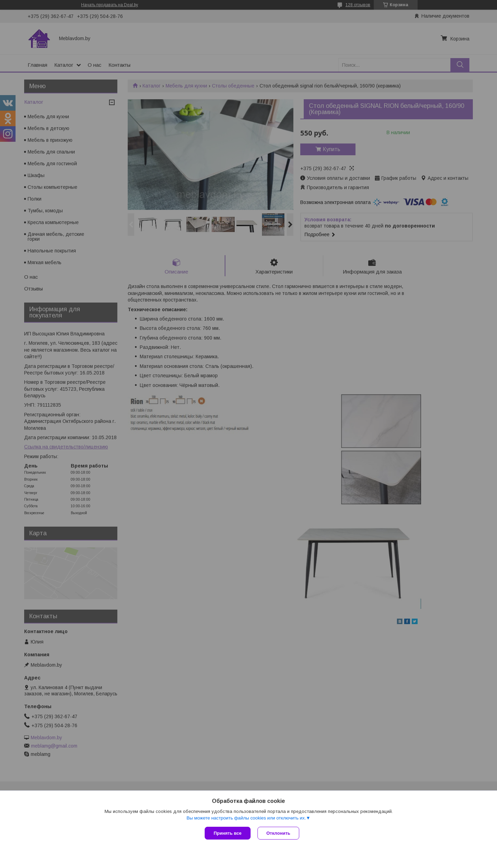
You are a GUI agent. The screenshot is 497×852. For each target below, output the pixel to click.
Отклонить (278, 833)
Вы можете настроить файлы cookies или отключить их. (246, 818)
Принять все (228, 833)
